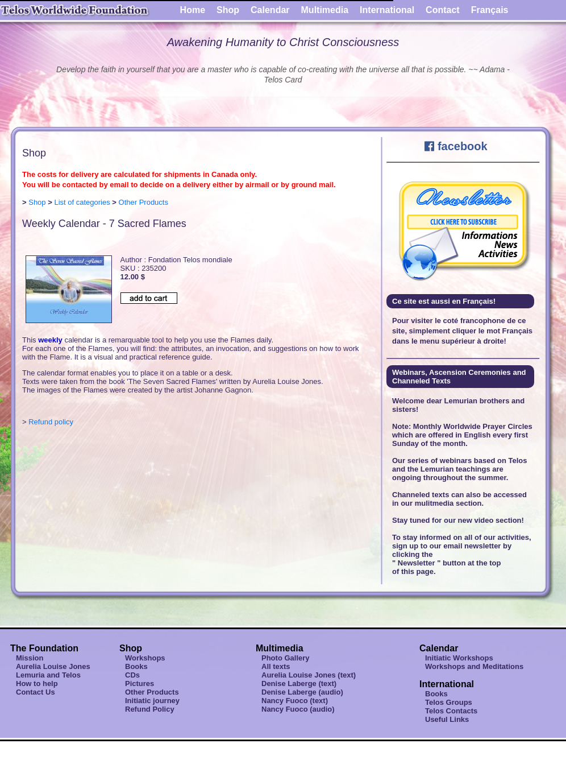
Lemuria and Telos (48, 675)
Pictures (139, 683)
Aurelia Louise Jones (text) (308, 675)
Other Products (143, 202)
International (387, 10)
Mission (29, 658)
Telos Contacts (451, 711)
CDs (132, 675)
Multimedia (325, 10)
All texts (275, 666)
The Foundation (44, 648)
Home (192, 10)
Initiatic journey (152, 700)
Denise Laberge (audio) (302, 692)
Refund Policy (149, 709)
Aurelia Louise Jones (53, 666)
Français (490, 10)
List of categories (82, 202)
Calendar (270, 10)
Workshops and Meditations (474, 666)
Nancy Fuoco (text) (294, 700)
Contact (443, 10)
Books (136, 666)
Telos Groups (448, 702)
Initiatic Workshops (459, 658)
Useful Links (447, 719)
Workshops (145, 658)
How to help (37, 683)
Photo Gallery (285, 658)
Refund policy (50, 422)
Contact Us (35, 692)
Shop (228, 10)
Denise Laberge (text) (298, 683)
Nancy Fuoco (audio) (298, 709)
